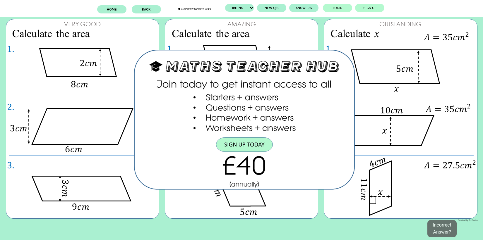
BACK (149, 9)
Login (334, 8)
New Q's (269, 8)
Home (115, 9)
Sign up (366, 8)
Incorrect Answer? (442, 228)
